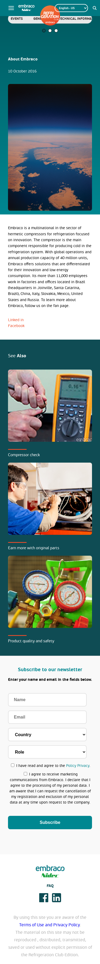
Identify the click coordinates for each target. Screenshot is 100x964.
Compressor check (24, 454)
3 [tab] (56, 30)
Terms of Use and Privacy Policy (49, 925)
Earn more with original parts (33, 548)
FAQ (50, 885)
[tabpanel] (16, 19)
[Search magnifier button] (95, 8)
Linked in (16, 320)
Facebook (16, 326)
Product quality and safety (31, 641)
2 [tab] (50, 30)
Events (17, 19)
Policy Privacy (77, 765)
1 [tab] (44, 30)
